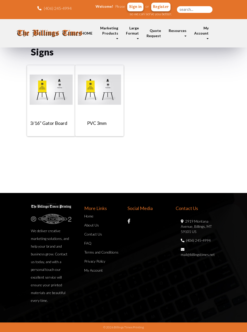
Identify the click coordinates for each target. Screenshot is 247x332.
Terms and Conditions (101, 252)
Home (88, 216)
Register (161, 7)
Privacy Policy (94, 261)
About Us (91, 225)
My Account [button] (201, 32)
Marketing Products (109, 32)
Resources (177, 32)
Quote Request (154, 33)
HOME (86, 33)
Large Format (132, 32)
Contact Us (93, 234)
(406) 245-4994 (196, 240)
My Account (93, 270)
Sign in (135, 7)
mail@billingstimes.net (198, 252)
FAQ (87, 243)
